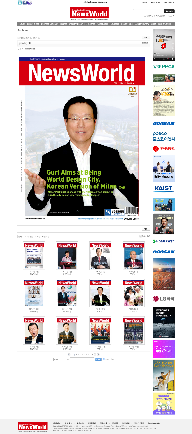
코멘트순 (45, 236)
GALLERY (160, 16)
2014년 (32, 272)
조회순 (37, 236)
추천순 (30, 236)
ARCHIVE (148, 16)
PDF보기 (34, 274)
